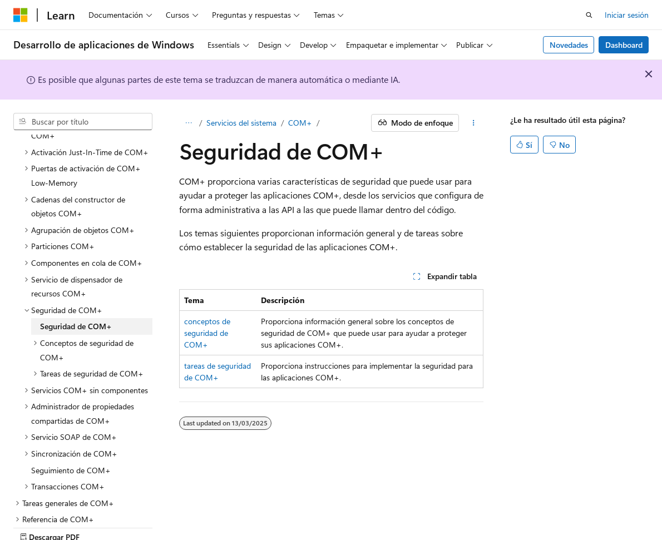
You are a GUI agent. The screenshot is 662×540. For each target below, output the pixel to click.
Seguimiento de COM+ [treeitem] (71, 431)
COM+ (300, 122)
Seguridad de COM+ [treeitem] (76, 287)
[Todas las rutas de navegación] (189, 123)
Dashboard (624, 44)
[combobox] (82, 122)
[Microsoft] (20, 15)
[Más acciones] (473, 123)
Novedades (569, 44)
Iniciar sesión (627, 14)
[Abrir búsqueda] (589, 15)
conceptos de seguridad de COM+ (207, 333)
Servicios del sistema (241, 122)
